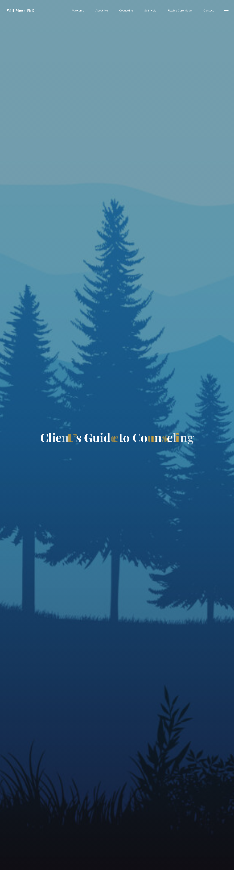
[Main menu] (224, 10)
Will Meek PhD (22, 10)
